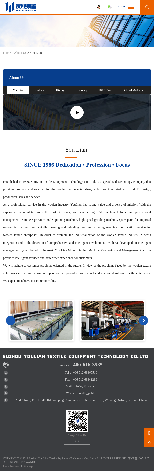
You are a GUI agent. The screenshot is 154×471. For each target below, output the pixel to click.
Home (7, 52)
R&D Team (105, 90)
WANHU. (31, 462)
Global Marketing (134, 90)
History (60, 90)
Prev (10, 320)
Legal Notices (11, 466)
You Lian (18, 90)
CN (120, 6)
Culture (39, 90)
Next (143, 320)
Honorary (81, 90)
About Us (20, 52)
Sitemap (28, 466)
